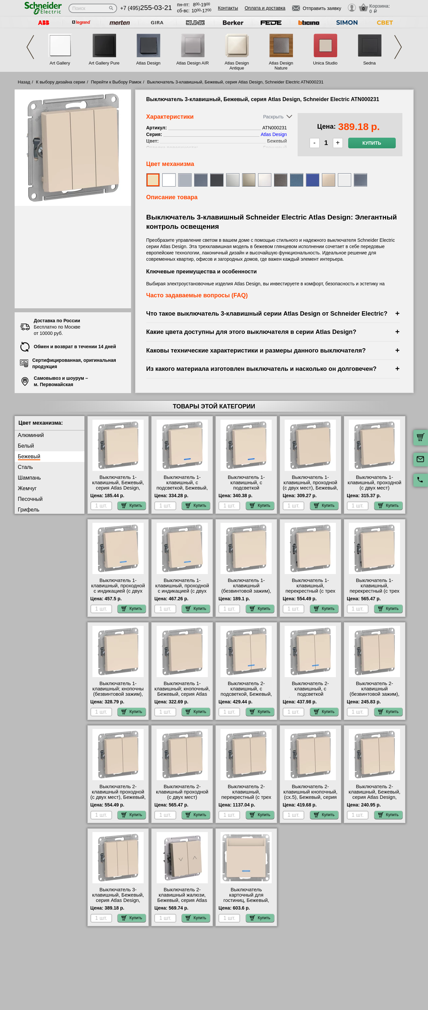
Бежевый (29, 456)
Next (398, 47)
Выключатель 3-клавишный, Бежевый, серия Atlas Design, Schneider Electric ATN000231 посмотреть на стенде (118, 903)
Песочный (30, 499)
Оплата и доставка (265, 8)
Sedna (369, 63)
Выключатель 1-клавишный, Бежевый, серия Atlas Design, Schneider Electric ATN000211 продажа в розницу (118, 490)
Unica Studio (325, 63)
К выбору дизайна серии (60, 81)
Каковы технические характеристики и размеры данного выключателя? (256, 350)
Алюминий (31, 435)
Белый (26, 446)
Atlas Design (148, 63)
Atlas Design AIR (192, 63)
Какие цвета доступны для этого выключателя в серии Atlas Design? (251, 331)
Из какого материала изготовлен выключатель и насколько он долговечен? (261, 368)
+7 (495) (146, 8)
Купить (371, 143)
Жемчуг (27, 488)
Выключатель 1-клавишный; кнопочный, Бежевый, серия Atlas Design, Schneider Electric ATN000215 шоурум (182, 697)
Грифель (29, 509)
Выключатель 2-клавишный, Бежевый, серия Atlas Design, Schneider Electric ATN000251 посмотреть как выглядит (375, 800)
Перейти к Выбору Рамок (116, 81)
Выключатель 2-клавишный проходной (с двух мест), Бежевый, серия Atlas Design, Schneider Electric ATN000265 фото (118, 800)
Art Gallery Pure (104, 63)
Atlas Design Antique (237, 66)
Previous (30, 47)
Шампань (29, 478)
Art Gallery (60, 63)
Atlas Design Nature (281, 66)
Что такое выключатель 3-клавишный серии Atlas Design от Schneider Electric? (267, 313)
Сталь (25, 467)
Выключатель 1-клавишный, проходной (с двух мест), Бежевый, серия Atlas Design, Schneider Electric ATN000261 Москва (310, 490)
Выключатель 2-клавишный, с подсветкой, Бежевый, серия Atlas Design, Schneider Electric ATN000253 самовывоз (246, 697)
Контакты (228, 8)
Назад (24, 81)
